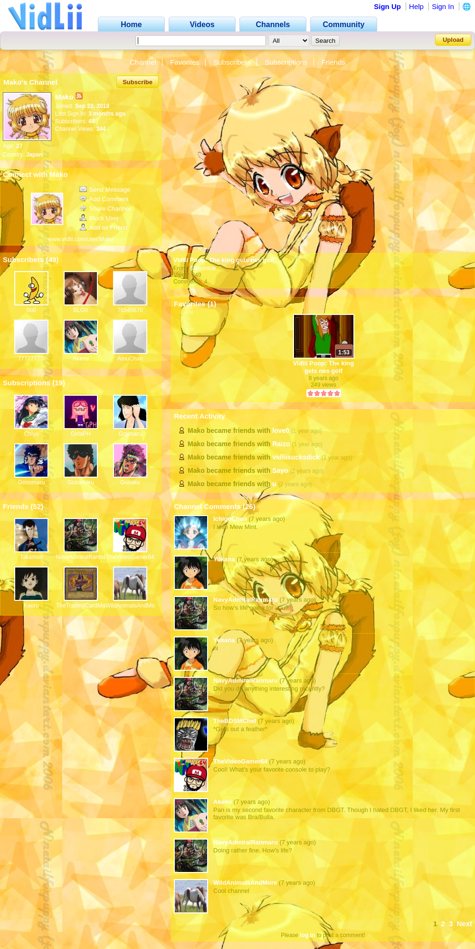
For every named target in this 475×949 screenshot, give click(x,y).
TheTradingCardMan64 (85, 605)
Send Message (105, 189)
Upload (453, 39)
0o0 (31, 310)
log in (307, 935)
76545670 (129, 310)
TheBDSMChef (234, 720)
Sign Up (387, 6)
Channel (143, 62)
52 (37, 506)
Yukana (224, 559)
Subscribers (232, 62)
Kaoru (31, 605)
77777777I (31, 358)
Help (416, 6)
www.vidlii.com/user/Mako (80, 239)
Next (464, 924)
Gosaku (130, 482)
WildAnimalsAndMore (132, 605)
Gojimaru (130, 433)
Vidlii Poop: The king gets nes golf (223, 260)
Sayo (280, 470)
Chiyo (31, 433)
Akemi (80, 358)
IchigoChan (230, 518)
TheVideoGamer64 (130, 557)
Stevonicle (203, 268)
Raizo (281, 444)
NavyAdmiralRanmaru (84, 557)
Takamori (31, 557)
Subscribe (137, 82)
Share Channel (105, 208)
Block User (99, 218)
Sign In (443, 6)
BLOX (80, 310)
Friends (333, 62)
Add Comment (104, 199)
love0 (280, 430)
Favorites (185, 62)
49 (52, 259)
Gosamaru (80, 482)
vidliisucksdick (296, 457)
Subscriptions (286, 62)
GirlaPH (81, 433)
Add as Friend (103, 227)
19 (59, 383)
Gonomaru (31, 482)
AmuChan (129, 358)
